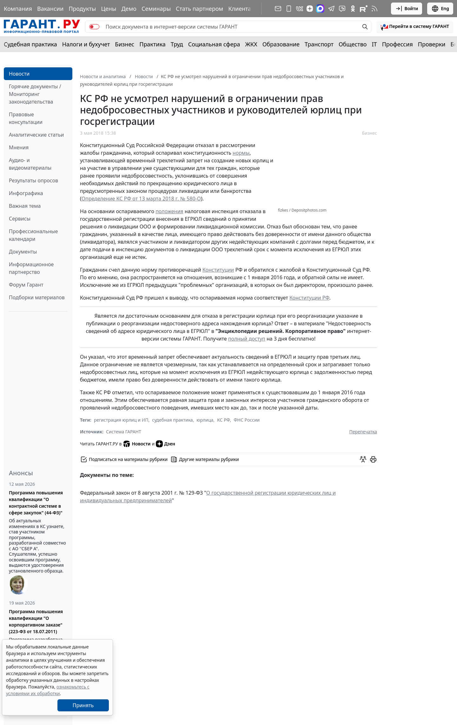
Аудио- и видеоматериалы (30, 164)
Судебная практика (30, 44)
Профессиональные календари (33, 235)
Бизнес (124, 44)
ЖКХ (251, 44)
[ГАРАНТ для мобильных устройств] (289, 8)
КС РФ (223, 420)
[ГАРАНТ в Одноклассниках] (353, 8)
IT (374, 44)
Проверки (432, 44)
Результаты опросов (33, 180)
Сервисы (19, 218)
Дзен (165, 443)
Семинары (156, 8)
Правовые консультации (26, 118)
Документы (23, 251)
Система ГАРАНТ (123, 432)
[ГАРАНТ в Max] (320, 8)
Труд (177, 44)
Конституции (218, 269)
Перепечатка (363, 432)
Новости (19, 73)
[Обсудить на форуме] (363, 459)
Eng (440, 8)
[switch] (94, 26)
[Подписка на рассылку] (278, 8)
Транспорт (319, 44)
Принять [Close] (83, 705)
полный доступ (246, 338)
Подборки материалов (37, 297)
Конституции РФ (309, 297)
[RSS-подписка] (374, 8)
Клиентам (241, 8)
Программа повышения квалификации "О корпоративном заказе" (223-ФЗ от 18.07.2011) (36, 621)
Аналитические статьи (36, 134)
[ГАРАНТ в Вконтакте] (299, 8)
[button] (414, 27)
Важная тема (25, 205)
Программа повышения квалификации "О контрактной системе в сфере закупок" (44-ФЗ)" (36, 503)
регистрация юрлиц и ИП (121, 420)
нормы (241, 152)
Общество (353, 44)
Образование (281, 44)
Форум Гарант (26, 284)
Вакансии (50, 8)
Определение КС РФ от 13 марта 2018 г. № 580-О (141, 198)
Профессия (397, 44)
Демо (128, 8)
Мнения (19, 147)
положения (169, 211)
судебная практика (172, 420)
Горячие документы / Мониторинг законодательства (35, 94)
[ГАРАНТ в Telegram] (331, 8)
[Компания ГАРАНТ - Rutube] (364, 8)
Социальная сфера (214, 44)
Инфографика (26, 193)
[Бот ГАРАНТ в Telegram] (342, 8)
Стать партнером (199, 8)
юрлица (204, 420)
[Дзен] (310, 8)
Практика (152, 44)
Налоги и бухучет (86, 44)
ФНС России (247, 420)
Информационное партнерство (31, 268)
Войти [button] (406, 8)
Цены (108, 8)
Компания (18, 8)
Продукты (82, 8)
